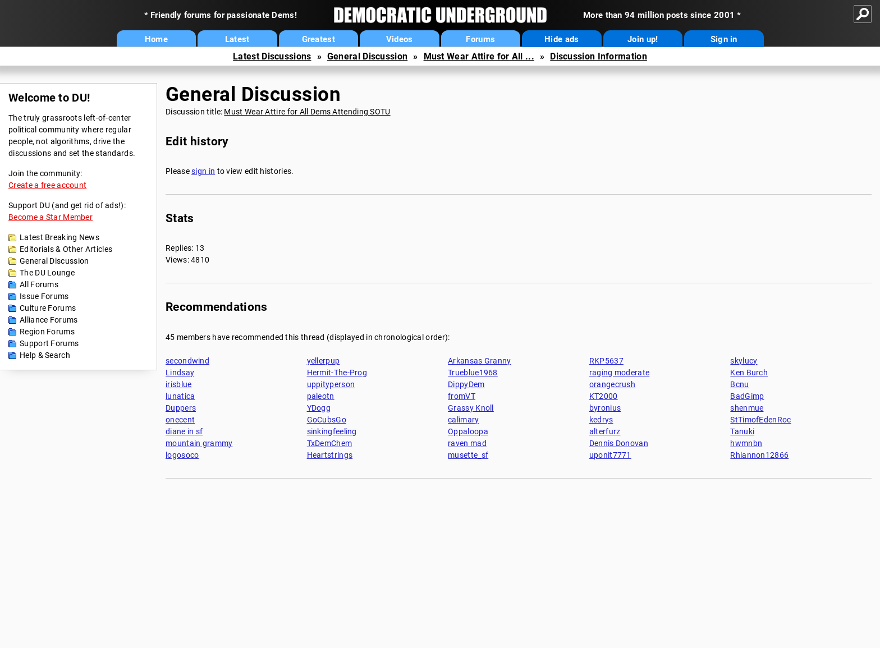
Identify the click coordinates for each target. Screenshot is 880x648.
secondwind (187, 360)
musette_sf (468, 455)
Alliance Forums (49, 319)
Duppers (181, 407)
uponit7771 (610, 455)
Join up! (642, 39)
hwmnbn (746, 443)
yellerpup (323, 360)
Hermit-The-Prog (337, 372)
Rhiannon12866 (759, 455)
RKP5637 (606, 360)
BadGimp (747, 396)
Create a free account (47, 185)
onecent (180, 419)
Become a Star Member (50, 217)
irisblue (178, 384)
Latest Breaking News (59, 237)
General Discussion (367, 56)
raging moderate (619, 372)
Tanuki (742, 431)
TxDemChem (329, 443)
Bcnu (739, 384)
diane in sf (184, 431)
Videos (399, 39)
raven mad (467, 443)
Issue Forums (44, 296)
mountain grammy (199, 443)
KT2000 (603, 396)
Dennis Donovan (618, 443)
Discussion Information (598, 56)
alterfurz (605, 431)
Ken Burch (749, 372)
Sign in (724, 39)
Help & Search (45, 355)
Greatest (318, 39)
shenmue (746, 407)
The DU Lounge (47, 272)
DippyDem (466, 384)
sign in (203, 171)
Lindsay (180, 372)
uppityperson (331, 384)
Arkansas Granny (479, 360)
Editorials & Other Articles (66, 249)
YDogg (319, 407)
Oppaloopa (468, 431)
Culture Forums (48, 308)
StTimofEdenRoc (760, 419)
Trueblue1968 (473, 372)
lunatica (180, 396)
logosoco (182, 455)
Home (156, 39)
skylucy (743, 360)
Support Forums (49, 343)
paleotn (320, 396)
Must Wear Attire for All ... (479, 56)
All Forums (39, 284)
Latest (237, 39)
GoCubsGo (326, 419)
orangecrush (612, 384)
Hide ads (561, 39)
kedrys (601, 419)
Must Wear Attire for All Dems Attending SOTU (307, 111)
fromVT (461, 396)
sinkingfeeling (332, 431)
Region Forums (47, 331)
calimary (463, 419)
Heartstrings (330, 455)
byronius (605, 407)
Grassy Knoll (471, 407)
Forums (480, 39)
